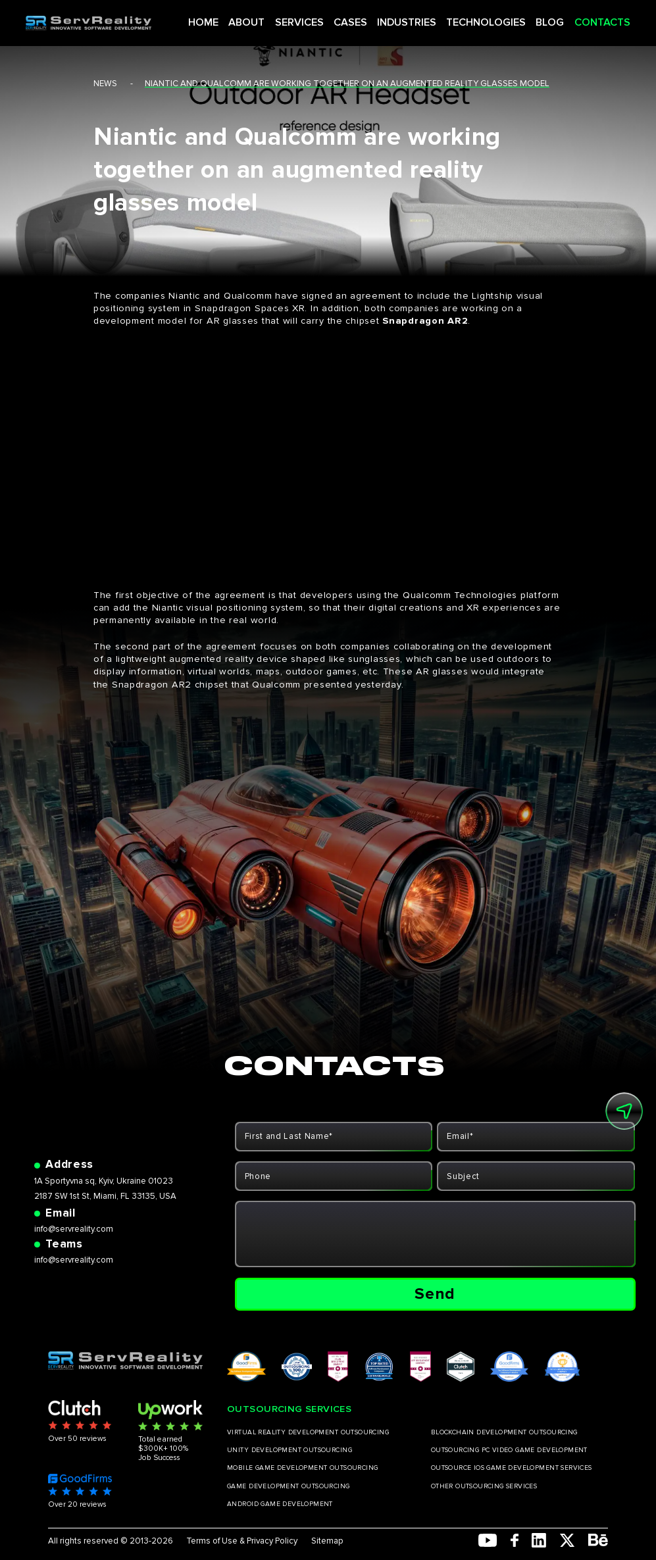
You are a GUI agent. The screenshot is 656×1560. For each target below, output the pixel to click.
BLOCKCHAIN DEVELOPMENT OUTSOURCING (504, 1432)
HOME (231, 18)
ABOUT (271, 18)
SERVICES (318, 18)
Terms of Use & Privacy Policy (241, 1541)
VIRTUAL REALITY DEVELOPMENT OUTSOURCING (308, 1432)
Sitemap (327, 1541)
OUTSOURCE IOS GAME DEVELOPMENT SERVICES (511, 1468)
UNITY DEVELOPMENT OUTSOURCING (289, 1450)
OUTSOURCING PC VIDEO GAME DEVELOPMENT (509, 1450)
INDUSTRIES (412, 18)
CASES (362, 18)
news (105, 83)
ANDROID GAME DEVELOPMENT (280, 1504)
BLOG (540, 18)
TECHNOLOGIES (483, 18)
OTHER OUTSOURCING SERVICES (484, 1486)
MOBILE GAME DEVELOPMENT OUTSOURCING (302, 1468)
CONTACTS (587, 18)
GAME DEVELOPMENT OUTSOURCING (288, 1486)
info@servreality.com (73, 1229)
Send (435, 1293)
